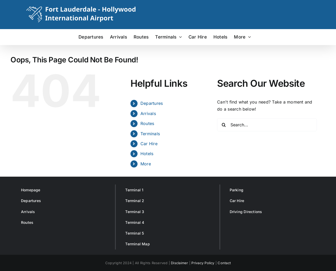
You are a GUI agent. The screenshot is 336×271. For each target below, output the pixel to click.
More (145, 163)
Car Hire (149, 143)
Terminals (150, 133)
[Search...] (267, 124)
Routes (147, 123)
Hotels (146, 153)
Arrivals (148, 113)
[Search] (223, 124)
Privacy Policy (202, 263)
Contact (224, 263)
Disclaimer (179, 263)
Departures (151, 103)
